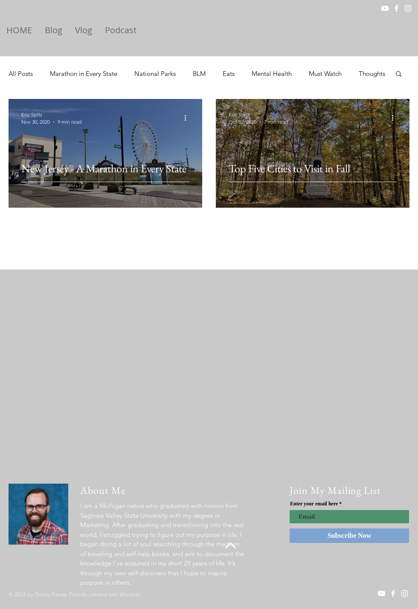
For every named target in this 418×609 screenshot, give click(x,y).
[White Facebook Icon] (396, 8)
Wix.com (129, 594)
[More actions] (188, 118)
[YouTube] (384, 8)
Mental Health (272, 74)
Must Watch (325, 74)
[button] (399, 74)
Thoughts (372, 74)
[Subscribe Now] (349, 535)
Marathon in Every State (83, 74)
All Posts (21, 74)
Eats (229, 74)
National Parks (155, 74)
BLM (199, 74)
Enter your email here (314, 503)
